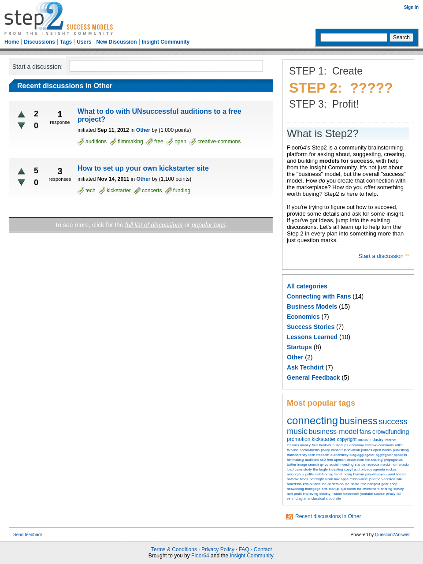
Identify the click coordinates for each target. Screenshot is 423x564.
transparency (297, 455)
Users (84, 42)
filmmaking (295, 460)
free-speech (336, 460)
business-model (333, 431)
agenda (379, 469)
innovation (352, 450)
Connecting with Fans (319, 296)
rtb (359, 489)
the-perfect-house (335, 484)
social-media (309, 450)
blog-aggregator (361, 455)
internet (391, 440)
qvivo (324, 465)
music (297, 431)
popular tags (209, 224)
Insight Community (166, 42)
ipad (290, 469)
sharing (386, 489)
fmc (363, 484)
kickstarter (324, 439)
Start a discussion (381, 256)
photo (354, 484)
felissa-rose (359, 479)
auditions (312, 460)
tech (311, 455)
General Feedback (313, 377)
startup (334, 489)
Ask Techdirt (305, 367)
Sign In (411, 7)
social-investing (342, 465)
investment (370, 489)
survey (398, 489)
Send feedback (28, 534)
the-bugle (320, 469)
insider (337, 494)
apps (344, 479)
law (337, 479)
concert (336, 450)
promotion (298, 439)
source (379, 494)
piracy (390, 494)
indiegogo (312, 489)
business (358, 420)
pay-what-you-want (380, 474)
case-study (303, 469)
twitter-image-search (303, 465)
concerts (152, 190)
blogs (304, 479)
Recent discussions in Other (328, 516)
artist (398, 445)
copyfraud (352, 469)
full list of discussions (154, 224)
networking (295, 489)
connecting (312, 420)
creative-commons (379, 445)
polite (309, 474)
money (305, 445)
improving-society (316, 494)
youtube (366, 494)
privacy (366, 469)
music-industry (370, 439)
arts (324, 489)
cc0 (323, 460)
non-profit (294, 494)
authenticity (339, 455)
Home (11, 42)
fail (399, 494)
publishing (401, 450)
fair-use (293, 450)
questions (348, 489)
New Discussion (116, 42)
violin (329, 479)
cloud (330, 499)
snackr (404, 465)
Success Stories (310, 326)
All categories (307, 286)
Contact (263, 549)
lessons (293, 445)
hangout (373, 484)
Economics (303, 316)
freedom (322, 455)
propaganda (393, 460)
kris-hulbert (312, 484)
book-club (326, 445)
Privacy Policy (217, 549)
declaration (355, 460)
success (393, 421)
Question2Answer (392, 534)
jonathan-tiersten (382, 479)
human (358, 474)
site (338, 499)
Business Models (312, 306)
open (377, 450)
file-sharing (373, 460)
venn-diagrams (298, 499)
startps (360, 465)
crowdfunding (390, 431)
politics (366, 450)
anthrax (293, 479)
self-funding (324, 474)
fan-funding (343, 474)
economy (356, 445)
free (315, 445)
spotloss (400, 455)
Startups (299, 347)
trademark (351, 494)
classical (318, 499)
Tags (66, 42)
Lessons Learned (312, 336)
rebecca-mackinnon (382, 465)
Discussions (39, 42)
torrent (401, 474)
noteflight (316, 479)
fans (365, 431)
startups (342, 445)
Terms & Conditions (174, 549)
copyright (347, 439)
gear (385, 484)
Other (295, 357)
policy (325, 450)
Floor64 (200, 556)
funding (181, 190)
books (386, 450)
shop (393, 484)
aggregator (384, 455)
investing (336, 469)
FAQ (244, 549)
